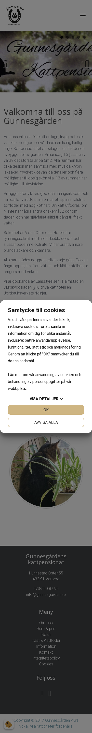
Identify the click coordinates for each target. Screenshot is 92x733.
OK (46, 410)
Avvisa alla (46, 422)
